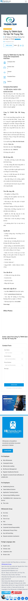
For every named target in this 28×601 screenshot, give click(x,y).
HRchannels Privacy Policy (10, 530)
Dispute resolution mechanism (11, 536)
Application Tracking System (10, 492)
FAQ (4, 521)
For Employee (5, 456)
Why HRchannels (7, 460)
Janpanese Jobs (7, 551)
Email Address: (7, 356)
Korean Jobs (6, 554)
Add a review (8, 45)
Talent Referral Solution (9, 489)
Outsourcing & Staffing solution (11, 495)
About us (5, 515)
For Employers (5, 482)
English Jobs (6, 546)
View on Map (17, 39)
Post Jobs (5, 503)
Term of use (6, 518)
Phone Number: (7, 362)
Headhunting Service (8, 486)
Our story (5, 513)
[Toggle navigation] (26, 1)
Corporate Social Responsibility (11, 527)
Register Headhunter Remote (10, 472)
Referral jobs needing (8, 466)
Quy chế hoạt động (8, 533)
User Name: (7, 350)
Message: (6, 368)
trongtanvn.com (9, 41)
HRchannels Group (6, 509)
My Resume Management (10, 469)
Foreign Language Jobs (8, 542)
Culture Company (7, 524)
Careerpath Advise (8, 463)
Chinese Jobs (6, 548)
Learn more (7, 450)
